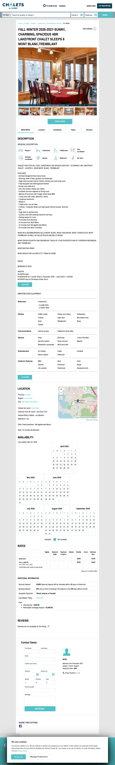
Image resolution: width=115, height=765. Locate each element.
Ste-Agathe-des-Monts (30, 401)
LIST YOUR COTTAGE (104, 5)
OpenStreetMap (85, 417)
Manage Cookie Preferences (41, 731)
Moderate (39, 569)
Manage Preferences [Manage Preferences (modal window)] (39, 757)
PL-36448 (66, 23)
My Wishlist (83, 731)
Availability (57, 129)
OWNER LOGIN (91, 6)
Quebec (28, 394)
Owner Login (60, 722)
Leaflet (77, 417)
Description (25, 129)
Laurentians (28, 398)
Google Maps (92, 420)
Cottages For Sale (85, 722)
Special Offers (84, 728)
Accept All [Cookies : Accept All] (18, 757)
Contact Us (35, 722)
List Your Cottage (61, 718)
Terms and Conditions (39, 725)
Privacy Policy (36, 728)
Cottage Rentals (85, 718)
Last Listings (84, 725)
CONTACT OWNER (60, 121)
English (34, 735)
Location (41, 129)
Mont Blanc (36, 408)
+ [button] (61, 389)
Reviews (89, 129)
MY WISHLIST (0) (51, 6)
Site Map (35, 718)
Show (77, 644)
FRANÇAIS (62, 6)
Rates (73, 129)
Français (41, 735)
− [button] (61, 393)
